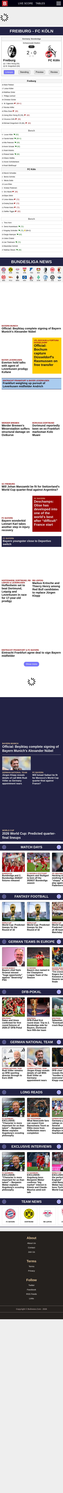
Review (54, 137)
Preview (40, 137)
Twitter (31, 1478)
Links (31, 1491)
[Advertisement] (31, 59)
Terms (31, 1459)
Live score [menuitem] (25, 3)
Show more (31, 792)
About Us (31, 1436)
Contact (31, 1440)
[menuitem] (6, 3)
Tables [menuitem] (40, 3)
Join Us (31, 1444)
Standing (24, 137)
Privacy (31, 1463)
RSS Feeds (31, 1486)
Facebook (31, 1482)
